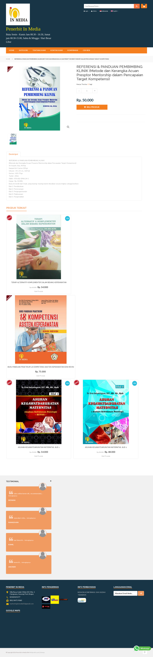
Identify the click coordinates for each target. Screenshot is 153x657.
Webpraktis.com (34, 652)
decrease (78, 90)
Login (86, 11)
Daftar (94, 11)
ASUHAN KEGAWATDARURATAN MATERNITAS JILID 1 (39, 447)
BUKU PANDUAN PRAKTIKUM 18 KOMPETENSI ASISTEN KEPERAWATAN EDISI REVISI (41, 367)
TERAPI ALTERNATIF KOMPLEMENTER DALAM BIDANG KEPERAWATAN (38, 282)
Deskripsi (13, 154)
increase (94, 90)
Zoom (68, 126)
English (114, 11)
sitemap (42, 652)
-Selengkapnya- (31, 518)
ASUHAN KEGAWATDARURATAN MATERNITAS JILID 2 (106, 447)
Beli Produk (39, 291)
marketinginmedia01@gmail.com (22, 604)
